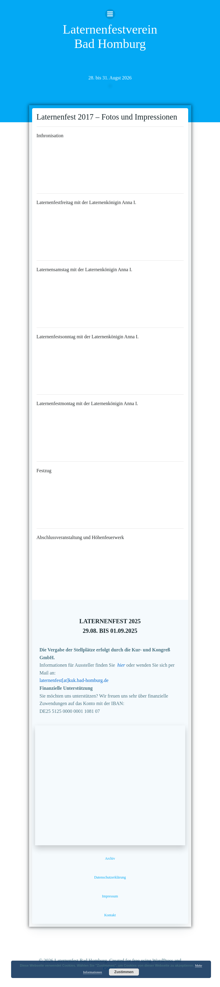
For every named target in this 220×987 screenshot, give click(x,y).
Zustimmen (124, 972)
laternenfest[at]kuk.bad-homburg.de (74, 680)
